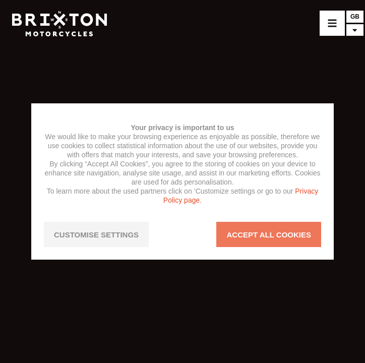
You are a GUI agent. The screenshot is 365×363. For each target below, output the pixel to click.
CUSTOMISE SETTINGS (96, 234)
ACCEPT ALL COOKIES (268, 234)
